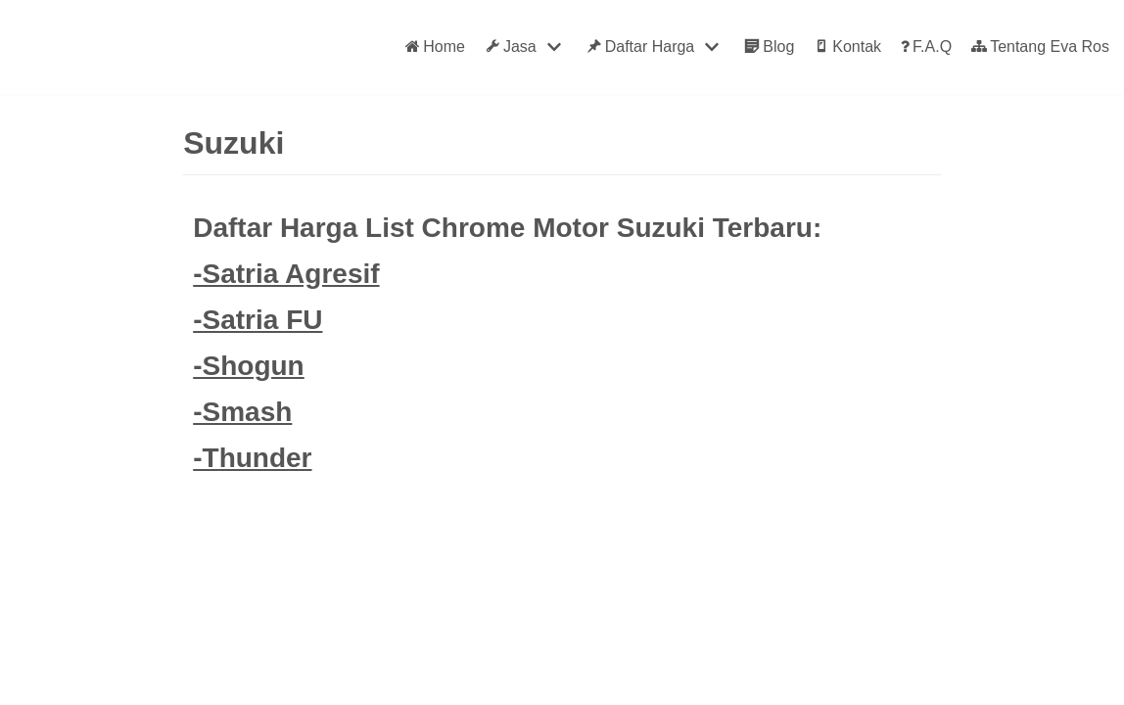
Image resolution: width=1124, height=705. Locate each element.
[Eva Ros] (63, 47)
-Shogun (248, 366)
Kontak (847, 47)
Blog (769, 47)
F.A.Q (926, 47)
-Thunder (252, 458)
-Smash (242, 412)
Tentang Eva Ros (1040, 47)
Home (435, 47)
